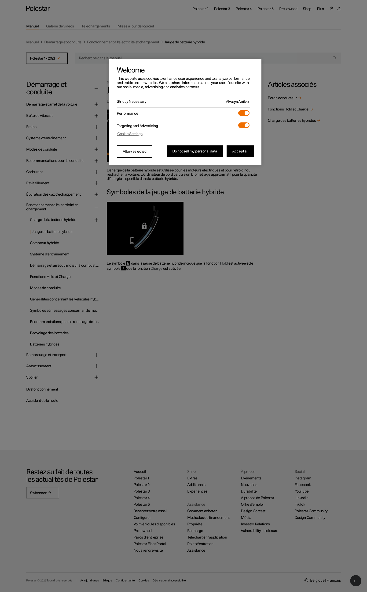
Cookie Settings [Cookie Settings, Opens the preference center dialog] (130, 134)
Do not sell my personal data (194, 151)
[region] (185, 112)
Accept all (240, 151)
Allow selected (135, 151)
